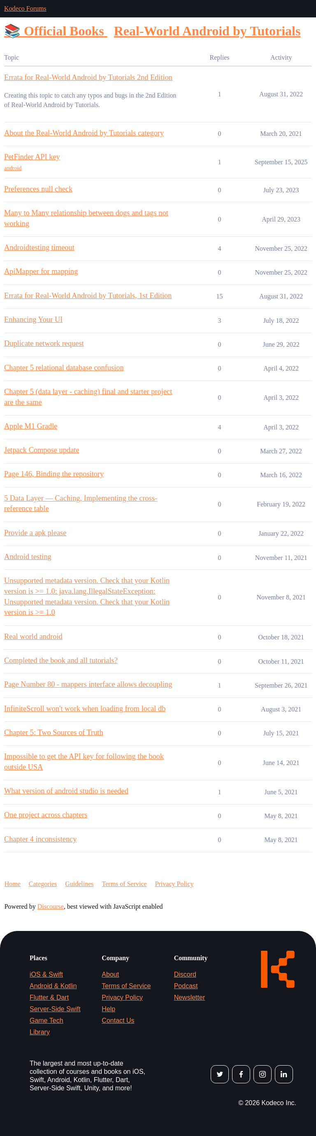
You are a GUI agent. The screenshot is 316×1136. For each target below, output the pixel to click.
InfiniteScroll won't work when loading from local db (84, 708)
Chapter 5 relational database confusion (64, 368)
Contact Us (118, 1020)
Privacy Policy (174, 883)
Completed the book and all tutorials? (61, 660)
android (13, 168)
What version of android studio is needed (66, 791)
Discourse (50, 906)
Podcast (186, 985)
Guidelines (79, 883)
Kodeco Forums (25, 8)
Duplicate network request (44, 343)
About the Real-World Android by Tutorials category (84, 133)
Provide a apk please (35, 533)
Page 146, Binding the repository (54, 474)
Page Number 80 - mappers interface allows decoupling (88, 684)
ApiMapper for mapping (41, 271)
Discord (185, 974)
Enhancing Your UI (33, 319)
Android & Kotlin (53, 985)
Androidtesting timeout (39, 247)
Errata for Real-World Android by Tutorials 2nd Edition (88, 77)
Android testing (27, 557)
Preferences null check (38, 189)
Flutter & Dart (49, 997)
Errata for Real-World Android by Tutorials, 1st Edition (88, 296)
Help (108, 1008)
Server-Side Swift (55, 1008)
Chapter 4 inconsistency (40, 839)
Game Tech (46, 1020)
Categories (43, 883)
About (110, 974)
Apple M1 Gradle (31, 426)
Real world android (33, 636)
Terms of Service (124, 883)
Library (40, 1032)
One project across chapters (45, 815)
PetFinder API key (32, 157)
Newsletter (189, 997)
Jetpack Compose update (41, 450)
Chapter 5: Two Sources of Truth (53, 732)
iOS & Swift (46, 974)
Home (13, 883)
